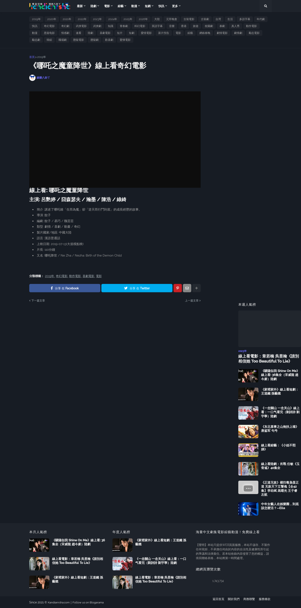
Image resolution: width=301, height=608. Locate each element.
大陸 (157, 19)
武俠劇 (97, 26)
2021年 (67, 19)
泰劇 (222, 26)
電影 (178, 32)
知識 (110, 26)
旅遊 (195, 26)
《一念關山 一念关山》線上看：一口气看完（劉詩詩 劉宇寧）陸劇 (280, 412)
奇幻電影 (49, 26)
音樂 (172, 26)
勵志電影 (254, 32)
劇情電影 (222, 32)
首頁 (32, 57)
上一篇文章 (192, 300)
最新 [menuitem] (80, 6)
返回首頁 (216, 602)
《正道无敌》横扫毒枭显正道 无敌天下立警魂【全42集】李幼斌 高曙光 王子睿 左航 (280, 488)
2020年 (51, 19)
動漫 (34, 32)
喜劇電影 (105, 32)
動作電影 (251, 26)
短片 (119, 32)
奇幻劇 (65, 26)
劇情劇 (238, 32)
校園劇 (209, 26)
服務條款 (266, 602)
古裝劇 (205, 19)
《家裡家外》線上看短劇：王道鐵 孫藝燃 (280, 391)
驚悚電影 (125, 39)
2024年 (112, 19)
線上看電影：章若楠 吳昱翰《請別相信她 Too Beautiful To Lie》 (268, 358)
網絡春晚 (204, 32)
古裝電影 (189, 19)
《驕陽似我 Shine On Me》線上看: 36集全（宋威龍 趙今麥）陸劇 (280, 375)
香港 (183, 26)
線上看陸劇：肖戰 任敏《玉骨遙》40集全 (280, 466)
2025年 (128, 19)
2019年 (36, 19)
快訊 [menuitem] (161, 6)
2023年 (97, 19)
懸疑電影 (78, 39)
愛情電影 (146, 32)
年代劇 (261, 19)
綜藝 (190, 32)
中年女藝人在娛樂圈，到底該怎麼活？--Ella (280, 506)
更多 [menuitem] (175, 6)
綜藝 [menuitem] (121, 6)
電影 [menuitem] (107, 6)
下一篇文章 (38, 300)
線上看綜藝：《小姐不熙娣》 (278, 447)
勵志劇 (36, 39)
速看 (78, 32)
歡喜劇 (109, 39)
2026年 (143, 19)
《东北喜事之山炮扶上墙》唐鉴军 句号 (280, 428)
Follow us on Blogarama (90, 602)
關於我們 (232, 602)
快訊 (34, 26)
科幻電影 (139, 26)
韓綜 (49, 39)
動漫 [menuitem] (134, 6)
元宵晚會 (171, 19)
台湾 (218, 19)
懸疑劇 (95, 39)
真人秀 (235, 26)
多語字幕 (244, 19)
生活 (230, 19)
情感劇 (65, 32)
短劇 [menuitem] (148, 6)
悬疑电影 (49, 32)
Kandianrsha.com (59, 602)
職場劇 (63, 39)
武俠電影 (81, 26)
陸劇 (90, 32)
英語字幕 (157, 26)
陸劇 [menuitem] (93, 6)
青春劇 (124, 26)
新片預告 (163, 32)
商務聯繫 (249, 602)
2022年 (82, 19)
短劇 (131, 32)
